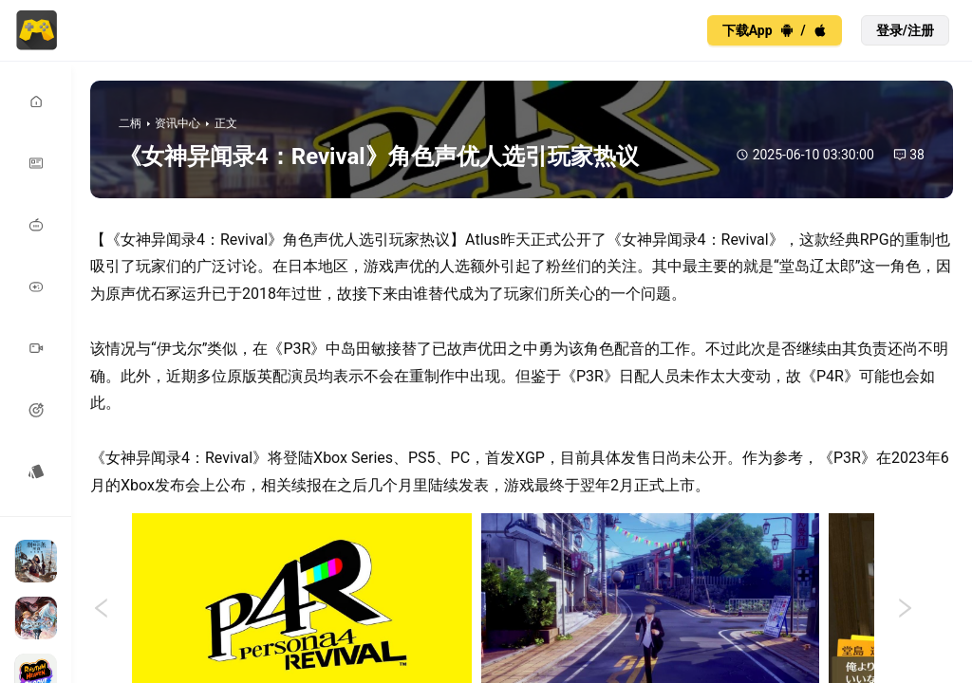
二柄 (130, 123)
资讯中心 (177, 123)
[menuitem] (35, 102)
